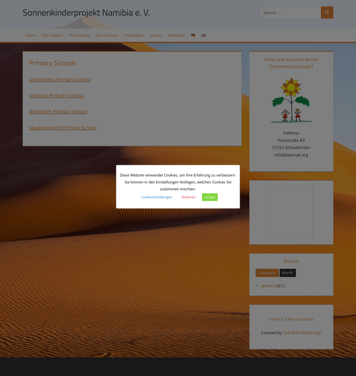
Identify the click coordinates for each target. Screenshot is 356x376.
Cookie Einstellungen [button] (156, 197)
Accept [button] (210, 197)
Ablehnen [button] (188, 197)
